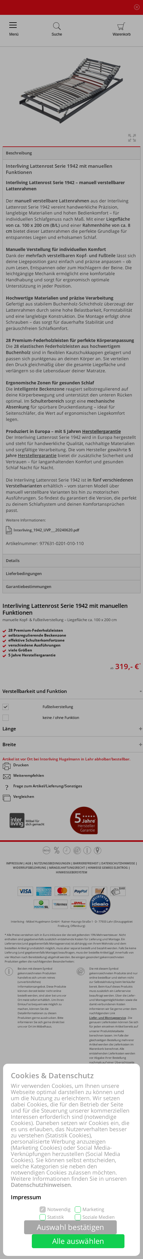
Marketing (93, 1209)
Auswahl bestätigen (70, 1227)
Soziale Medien (98, 1217)
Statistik (55, 1217)
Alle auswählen (78, 1241)
